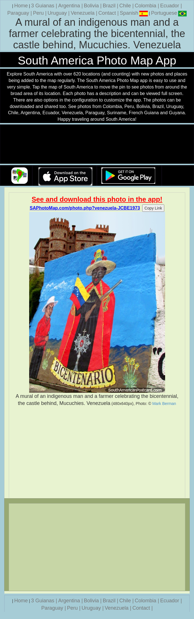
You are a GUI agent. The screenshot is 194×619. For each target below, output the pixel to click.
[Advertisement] (97, 452)
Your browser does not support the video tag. (97, 144)
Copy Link (153, 208)
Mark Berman (164, 403)
